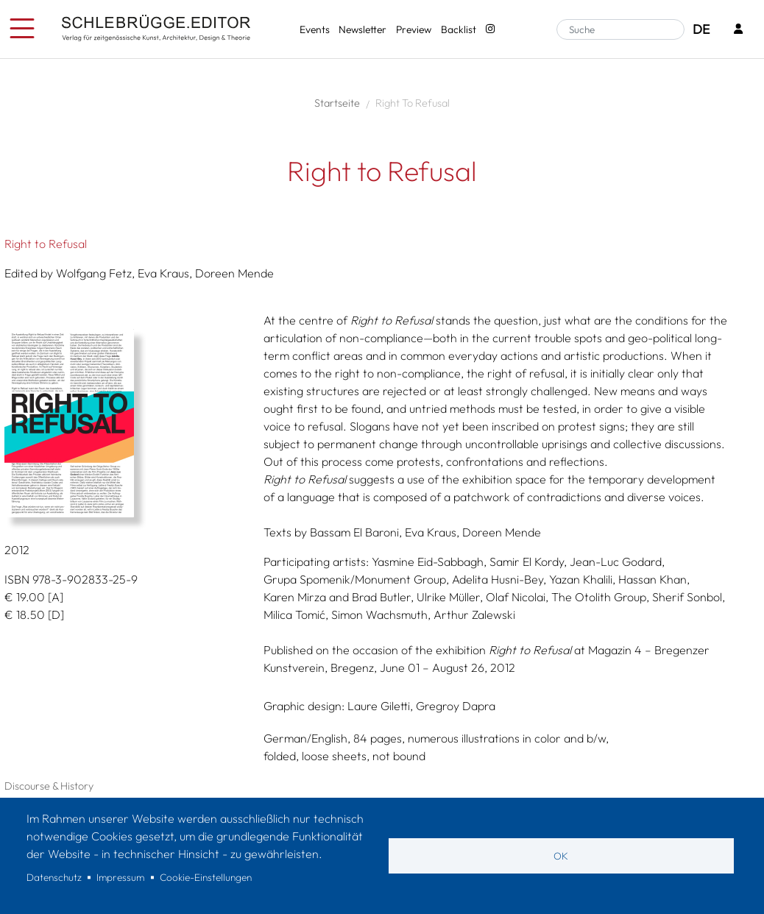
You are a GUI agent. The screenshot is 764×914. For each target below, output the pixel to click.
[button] (122, 423)
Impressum (120, 877)
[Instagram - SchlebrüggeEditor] (490, 29)
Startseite (337, 103)
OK (560, 855)
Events (315, 29)
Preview (413, 29)
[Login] (738, 29)
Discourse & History (48, 786)
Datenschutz (54, 877)
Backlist (458, 29)
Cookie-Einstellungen (206, 877)
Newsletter (362, 29)
